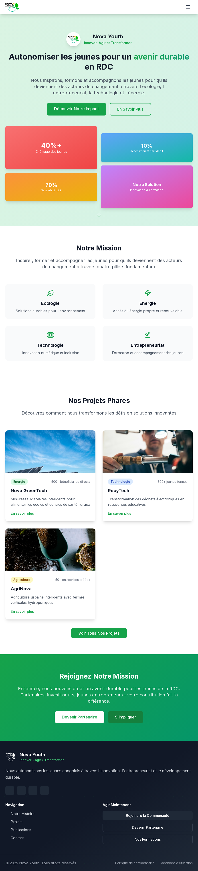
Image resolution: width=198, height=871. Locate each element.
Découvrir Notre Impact (76, 108)
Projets (13, 821)
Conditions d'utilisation (176, 863)
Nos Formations (148, 839)
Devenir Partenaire (79, 717)
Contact (14, 838)
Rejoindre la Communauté (147, 815)
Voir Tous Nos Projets (99, 633)
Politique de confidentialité (134, 863)
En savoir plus (22, 513)
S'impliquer (125, 717)
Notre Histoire (19, 813)
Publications (18, 830)
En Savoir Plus (130, 109)
